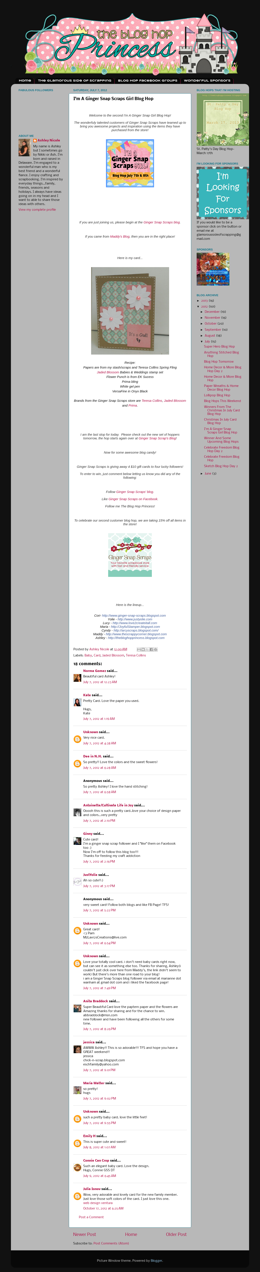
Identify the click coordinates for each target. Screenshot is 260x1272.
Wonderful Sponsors (207, 80)
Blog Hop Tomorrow (219, 362)
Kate (87, 695)
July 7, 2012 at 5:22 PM (99, 910)
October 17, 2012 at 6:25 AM (103, 1208)
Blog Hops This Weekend (222, 401)
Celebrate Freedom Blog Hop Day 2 (221, 449)
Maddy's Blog (120, 236)
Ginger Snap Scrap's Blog (157, 438)
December (212, 312)
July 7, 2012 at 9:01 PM (99, 1070)
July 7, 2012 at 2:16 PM (99, 861)
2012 (205, 306)
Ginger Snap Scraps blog (162, 222)
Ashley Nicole (49, 140)
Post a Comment (91, 1217)
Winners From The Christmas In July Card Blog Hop (222, 410)
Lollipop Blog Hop (217, 395)
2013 (205, 301)
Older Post (176, 1234)
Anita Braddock (95, 1001)
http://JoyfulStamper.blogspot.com (135, 626)
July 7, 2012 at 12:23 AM (100, 682)
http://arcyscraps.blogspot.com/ (136, 630)
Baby (88, 655)
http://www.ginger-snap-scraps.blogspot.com (134, 615)
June (208, 473)
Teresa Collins (152, 400)
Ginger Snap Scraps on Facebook (133, 499)
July (208, 341)
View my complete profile (37, 210)
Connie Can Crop (96, 1160)
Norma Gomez (94, 671)
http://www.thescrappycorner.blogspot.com (136, 634)
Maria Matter (93, 1083)
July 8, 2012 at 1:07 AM (99, 1147)
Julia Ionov (92, 1189)
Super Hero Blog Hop (219, 346)
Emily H (89, 1136)
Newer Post (84, 1234)
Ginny (87, 834)
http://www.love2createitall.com (135, 623)
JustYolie (90, 875)
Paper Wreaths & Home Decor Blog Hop (221, 388)
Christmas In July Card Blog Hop (220, 421)
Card (97, 655)
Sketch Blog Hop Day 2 (221, 466)
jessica (89, 1042)
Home (25, 80)
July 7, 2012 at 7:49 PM (99, 988)
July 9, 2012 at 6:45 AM (99, 1176)
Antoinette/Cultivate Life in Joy (108, 805)
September (213, 330)
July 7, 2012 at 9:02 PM (99, 1098)
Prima (132, 405)
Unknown (90, 732)
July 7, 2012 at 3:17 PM (99, 886)
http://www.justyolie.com (135, 619)
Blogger (156, 1261)
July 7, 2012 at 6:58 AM (99, 792)
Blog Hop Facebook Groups (147, 80)
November (213, 318)
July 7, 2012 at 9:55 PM (99, 1123)
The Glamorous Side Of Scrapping (74, 80)
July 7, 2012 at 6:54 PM (99, 943)
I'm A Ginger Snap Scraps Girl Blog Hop (220, 431)
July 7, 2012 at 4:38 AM (99, 743)
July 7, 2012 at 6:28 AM (99, 768)
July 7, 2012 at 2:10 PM (99, 821)
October (211, 323)
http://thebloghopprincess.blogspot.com (136, 638)
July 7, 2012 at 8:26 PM (99, 1029)
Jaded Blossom (108, 372)
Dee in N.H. (92, 756)
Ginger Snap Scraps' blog (134, 492)
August (210, 336)
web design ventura (98, 1203)
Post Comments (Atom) (111, 1243)
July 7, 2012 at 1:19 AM (99, 719)
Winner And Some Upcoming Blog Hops (221, 440)
